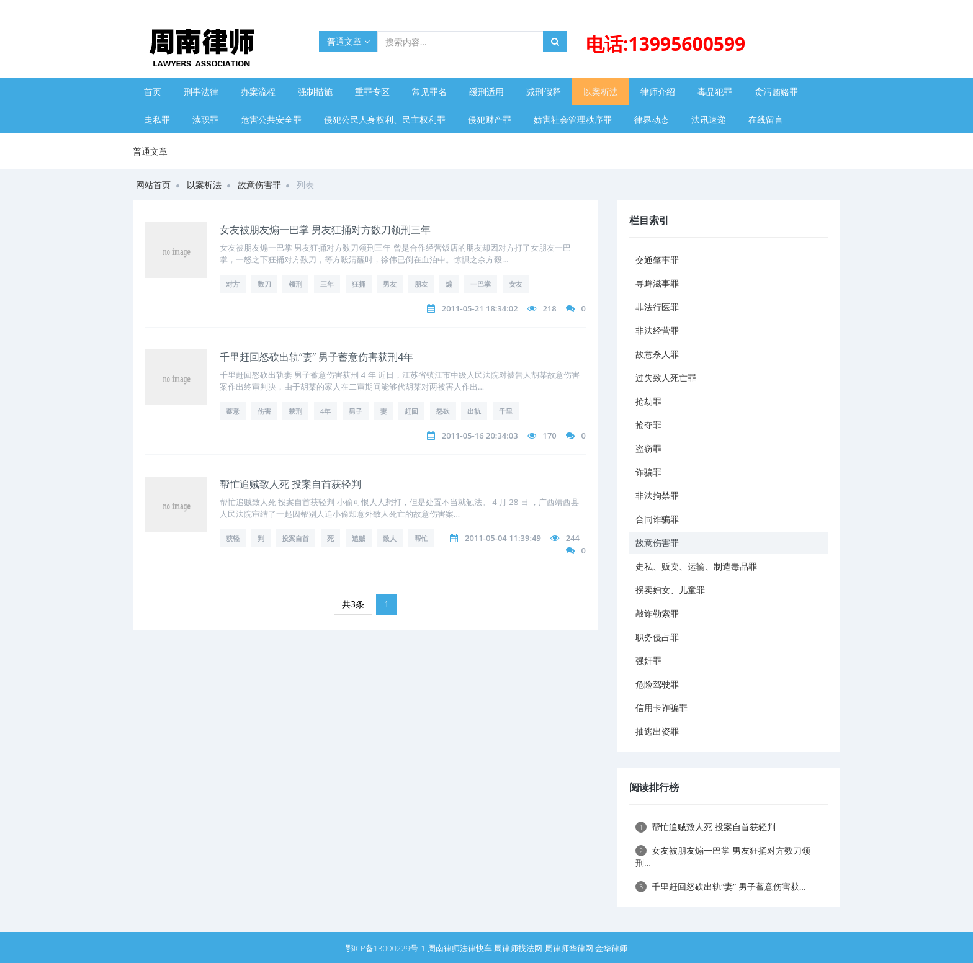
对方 (233, 284)
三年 (327, 284)
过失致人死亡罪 (665, 377)
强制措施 (315, 91)
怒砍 (443, 411)
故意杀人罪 (657, 354)
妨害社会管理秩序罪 (573, 119)
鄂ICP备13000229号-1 (386, 948)
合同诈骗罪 (657, 519)
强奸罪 (648, 660)
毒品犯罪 (714, 91)
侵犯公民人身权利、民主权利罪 (385, 119)
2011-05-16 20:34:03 (480, 435)
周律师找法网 (518, 948)
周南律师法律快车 (460, 948)
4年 (325, 411)
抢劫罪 (648, 401)
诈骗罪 (648, 472)
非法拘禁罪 (657, 495)
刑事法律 (201, 91)
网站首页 (153, 184)
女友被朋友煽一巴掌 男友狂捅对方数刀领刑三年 (325, 229)
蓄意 (233, 411)
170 (549, 435)
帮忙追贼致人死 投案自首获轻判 (290, 484)
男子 (355, 411)
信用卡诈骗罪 (661, 708)
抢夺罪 (648, 425)
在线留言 (765, 119)
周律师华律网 (569, 948)
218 (549, 308)
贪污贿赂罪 (776, 91)
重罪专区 (372, 91)
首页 (152, 91)
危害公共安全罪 (271, 119)
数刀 (264, 284)
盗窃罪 (648, 448)
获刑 (295, 411)
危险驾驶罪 (657, 684)
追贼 (358, 538)
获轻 (233, 538)
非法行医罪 (657, 307)
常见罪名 (429, 91)
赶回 (411, 411)
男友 (390, 284)
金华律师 (611, 948)
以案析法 (600, 91)
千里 (506, 411)
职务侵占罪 (657, 637)
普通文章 (348, 41)
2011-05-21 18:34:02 (480, 308)
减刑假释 (543, 91)
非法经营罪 (657, 330)
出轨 (474, 411)
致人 (390, 538)
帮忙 (421, 538)
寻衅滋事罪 (657, 283)
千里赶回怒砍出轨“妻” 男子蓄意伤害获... (720, 886)
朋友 (421, 284)
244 (573, 538)
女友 (515, 284)
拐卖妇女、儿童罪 (670, 590)
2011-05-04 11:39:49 (503, 538)
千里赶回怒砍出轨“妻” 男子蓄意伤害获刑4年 (316, 357)
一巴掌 (480, 284)
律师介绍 (657, 91)
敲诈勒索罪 (657, 613)
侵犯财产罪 (489, 119)
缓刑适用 (486, 91)
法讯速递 (708, 119)
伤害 (264, 411)
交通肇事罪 (657, 260)
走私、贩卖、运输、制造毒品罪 (696, 566)
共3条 (353, 604)
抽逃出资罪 (657, 731)
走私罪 (157, 119)
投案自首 (295, 538)
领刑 (295, 284)
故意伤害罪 (259, 184)
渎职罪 (205, 119)
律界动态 (651, 119)
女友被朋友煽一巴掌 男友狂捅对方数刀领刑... (722, 856)
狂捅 (358, 284)
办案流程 (258, 91)
